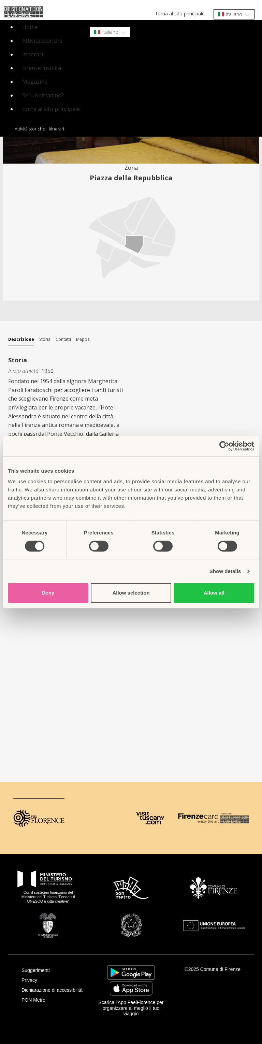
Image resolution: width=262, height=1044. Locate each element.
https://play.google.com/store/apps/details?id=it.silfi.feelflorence (131, 972)
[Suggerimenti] (54, 970)
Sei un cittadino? (43, 95)
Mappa (83, 339)
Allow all (214, 593)
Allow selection (130, 593)
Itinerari (32, 54)
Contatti (63, 339)
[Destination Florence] (234, 818)
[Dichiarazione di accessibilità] (54, 990)
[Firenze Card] (198, 818)
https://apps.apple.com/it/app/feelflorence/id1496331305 (131, 988)
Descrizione (21, 339)
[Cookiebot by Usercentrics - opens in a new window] (224, 446)
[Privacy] (54, 980)
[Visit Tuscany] (150, 818)
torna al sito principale (180, 13)
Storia (44, 339)
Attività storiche (42, 40)
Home (30, 27)
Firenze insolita (41, 68)
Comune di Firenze (220, 969)
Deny (48, 593)
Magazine (34, 81)
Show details (225, 571)
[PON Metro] (54, 1000)
